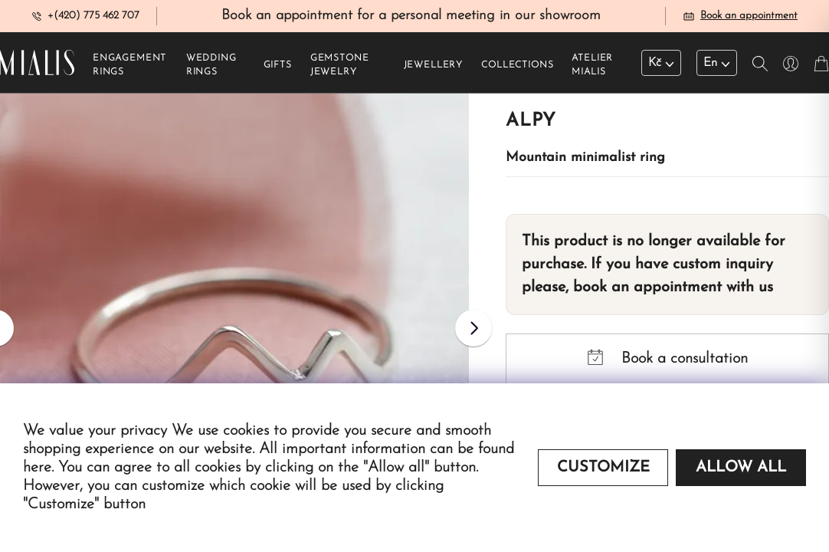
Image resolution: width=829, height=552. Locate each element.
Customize (603, 467)
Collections (517, 69)
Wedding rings (211, 69)
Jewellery (434, 69)
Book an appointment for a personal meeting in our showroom (411, 18)
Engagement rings (129, 69)
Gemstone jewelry (339, 69)
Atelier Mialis (592, 69)
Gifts (278, 69)
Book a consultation (668, 362)
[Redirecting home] (37, 67)
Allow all (741, 467)
